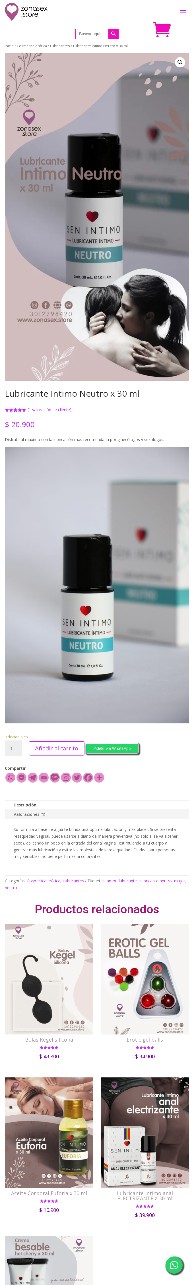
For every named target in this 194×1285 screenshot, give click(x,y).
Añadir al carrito (56, 748)
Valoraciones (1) (29, 814)
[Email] (44, 778)
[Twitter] (77, 778)
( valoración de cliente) (49, 409)
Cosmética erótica (32, 45)
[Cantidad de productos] (13, 748)
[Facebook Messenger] (21, 778)
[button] (112, 748)
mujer (179, 880)
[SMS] (55, 778)
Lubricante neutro (155, 880)
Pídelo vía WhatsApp (112, 748)
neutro (11, 887)
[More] (99, 778)
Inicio (9, 45)
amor (112, 880)
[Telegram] (33, 778)
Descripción (25, 805)
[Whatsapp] (10, 778)
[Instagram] (66, 778)
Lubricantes (60, 45)
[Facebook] (88, 778)
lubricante (128, 880)
